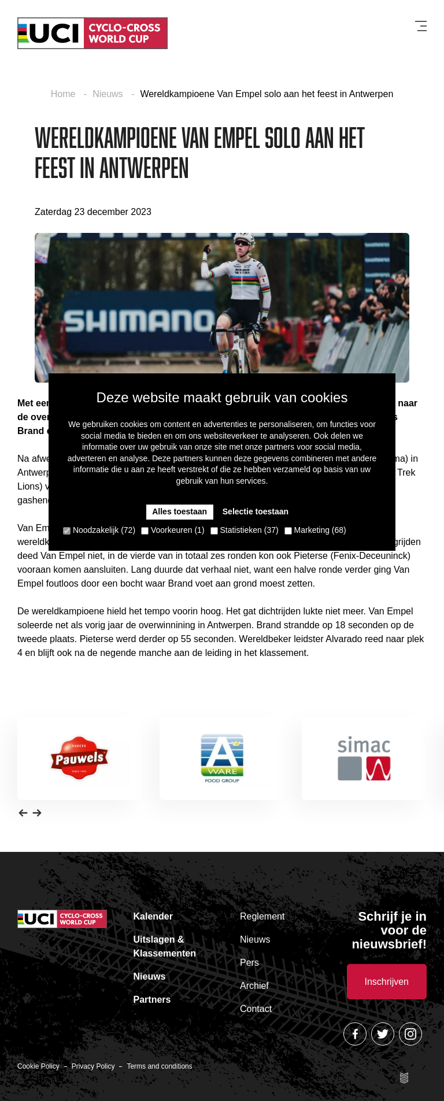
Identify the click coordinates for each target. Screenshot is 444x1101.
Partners (152, 999)
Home (64, 94)
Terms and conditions (159, 1066)
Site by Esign (404, 1078)
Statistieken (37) (244, 530)
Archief (254, 986)
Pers (249, 962)
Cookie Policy (38, 1066)
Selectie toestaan (255, 511)
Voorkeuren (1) (173, 530)
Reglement (262, 916)
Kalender (153, 916)
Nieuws (108, 94)
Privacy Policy (93, 1066)
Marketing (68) (315, 530)
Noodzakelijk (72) (99, 530)
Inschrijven (387, 982)
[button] (23, 813)
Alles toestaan (179, 511)
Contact (256, 1009)
